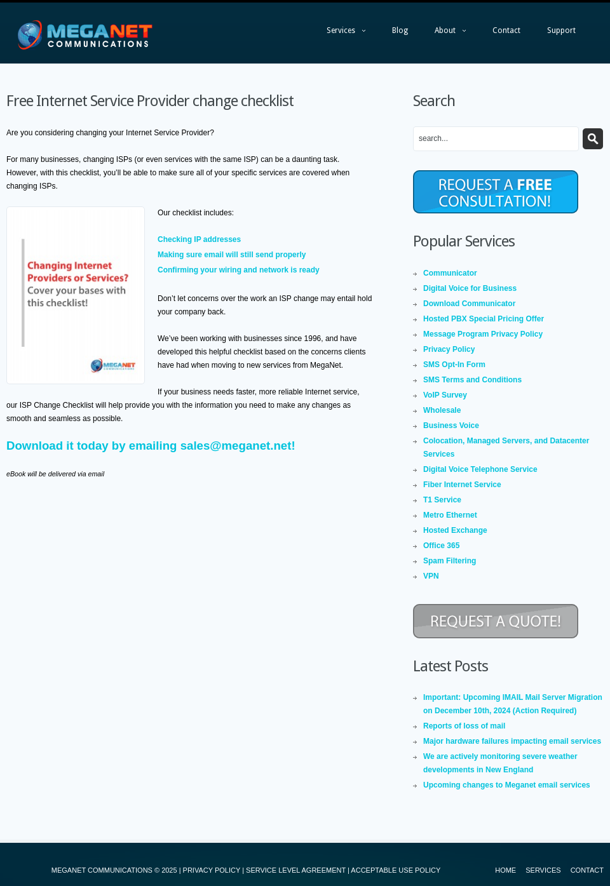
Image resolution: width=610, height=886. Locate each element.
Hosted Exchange (455, 530)
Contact (506, 30)
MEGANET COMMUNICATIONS (101, 870)
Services (339, 33)
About (444, 33)
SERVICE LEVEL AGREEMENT (296, 870)
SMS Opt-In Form (454, 364)
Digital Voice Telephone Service (480, 469)
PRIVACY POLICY (211, 870)
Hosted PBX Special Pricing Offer (483, 318)
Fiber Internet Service (462, 484)
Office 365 (441, 545)
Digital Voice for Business (470, 288)
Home (505, 870)
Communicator (450, 273)
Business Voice (451, 425)
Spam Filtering (449, 560)
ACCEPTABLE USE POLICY (395, 870)
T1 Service (442, 499)
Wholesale (442, 410)
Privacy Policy (449, 349)
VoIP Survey (445, 395)
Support (561, 30)
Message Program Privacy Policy (483, 334)
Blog (400, 30)
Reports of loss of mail (464, 726)
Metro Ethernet (450, 515)
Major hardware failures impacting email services (512, 741)
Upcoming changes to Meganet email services (506, 785)
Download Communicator (469, 303)
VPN (431, 576)
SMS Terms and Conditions (472, 379)
